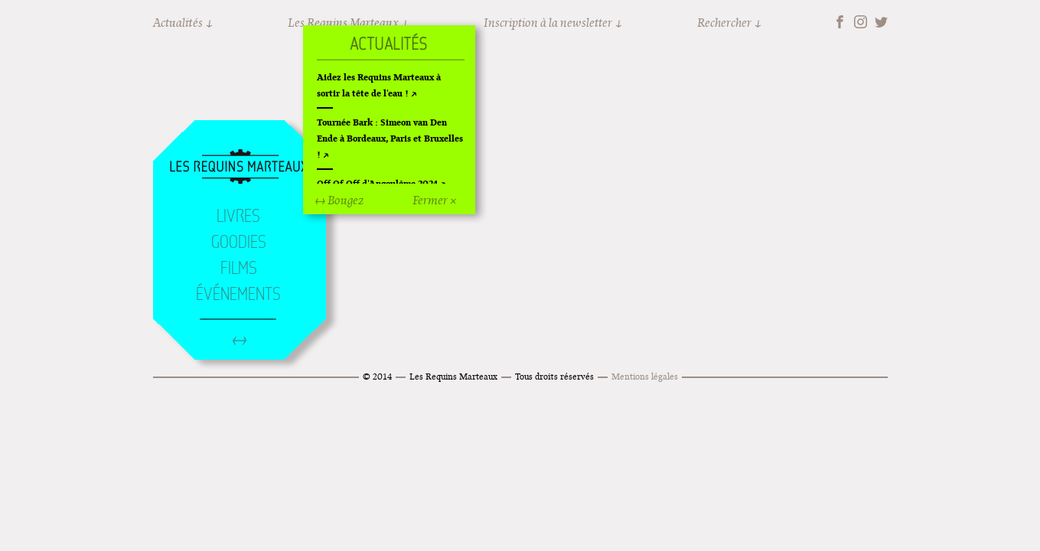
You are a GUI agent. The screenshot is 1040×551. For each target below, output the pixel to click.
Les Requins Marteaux (453, 376)
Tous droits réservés (554, 376)
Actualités (178, 22)
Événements (238, 293)
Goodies (238, 241)
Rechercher (724, 22)
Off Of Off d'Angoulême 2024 (377, 183)
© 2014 (377, 376)
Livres (238, 215)
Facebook (839, 21)
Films (238, 267)
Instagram (860, 21)
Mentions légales (644, 376)
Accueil (238, 167)
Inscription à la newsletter (548, 22)
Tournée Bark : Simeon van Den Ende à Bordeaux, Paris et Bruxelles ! (390, 138)
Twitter (881, 21)
